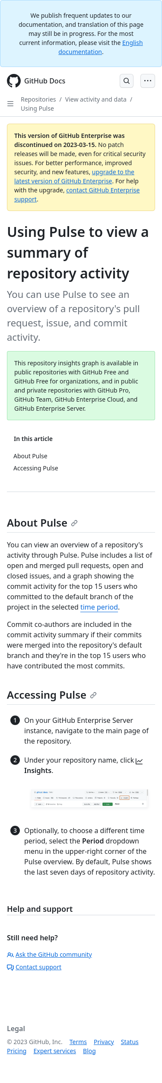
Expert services (54, 1051)
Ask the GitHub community (49, 954)
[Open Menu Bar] (147, 81)
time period (99, 607)
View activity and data (96, 99)
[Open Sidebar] (10, 104)
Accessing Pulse (52, 694)
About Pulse (42, 522)
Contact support (34, 967)
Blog (89, 1051)
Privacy (104, 1042)
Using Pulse (37, 108)
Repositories (38, 99)
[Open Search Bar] (126, 81)
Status (130, 1042)
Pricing (16, 1051)
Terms (78, 1042)
